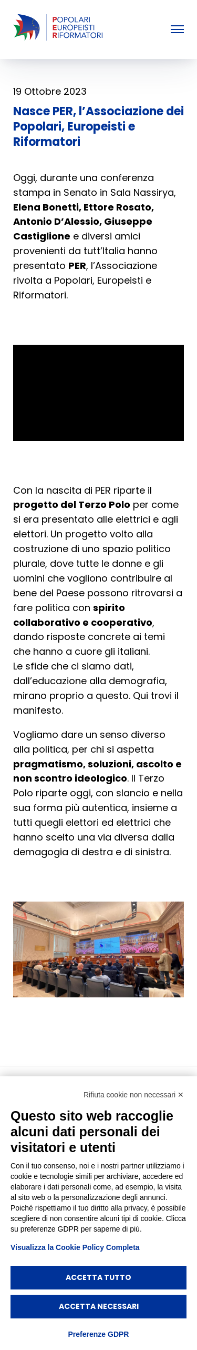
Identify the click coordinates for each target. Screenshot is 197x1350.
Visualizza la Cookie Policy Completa (75, 1247)
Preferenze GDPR (98, 1334)
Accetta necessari (99, 1306)
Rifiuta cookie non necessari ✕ (134, 1095)
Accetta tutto (98, 1277)
